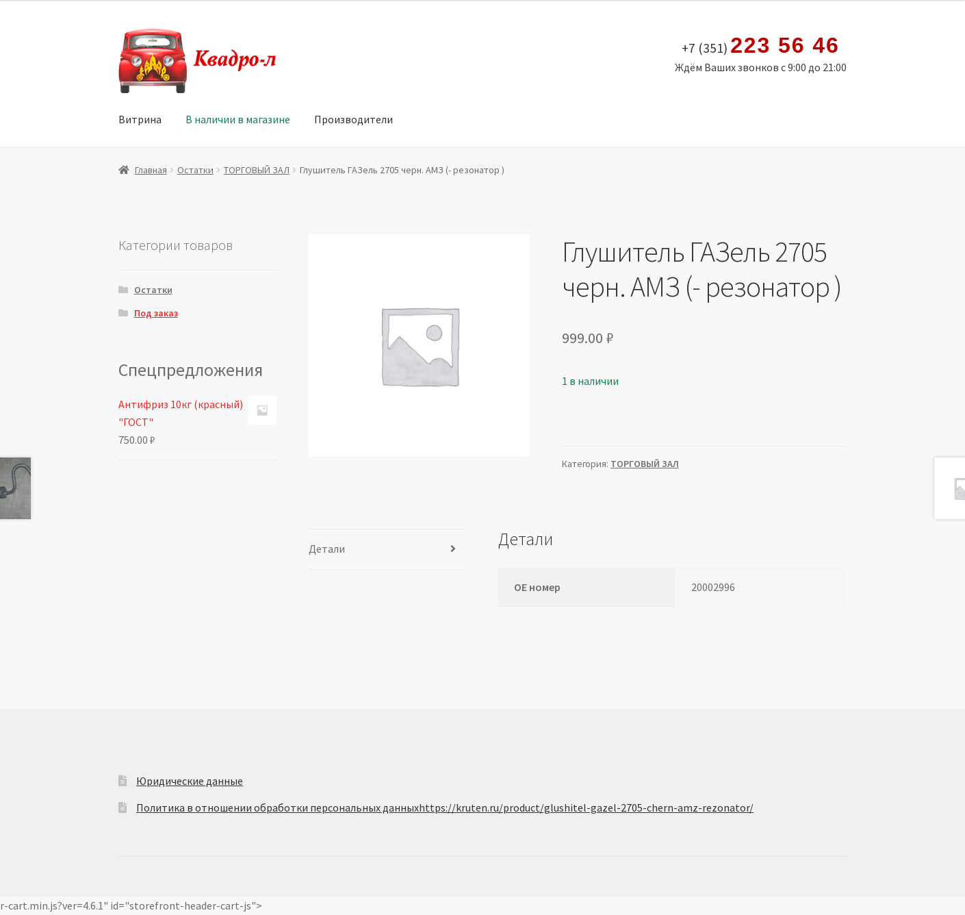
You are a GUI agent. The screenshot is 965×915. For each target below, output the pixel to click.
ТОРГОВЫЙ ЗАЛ (257, 170)
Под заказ (156, 313)
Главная (151, 170)
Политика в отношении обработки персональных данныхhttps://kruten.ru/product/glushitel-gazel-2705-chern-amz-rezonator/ (445, 807)
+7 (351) (761, 46)
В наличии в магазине (237, 119)
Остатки (195, 170)
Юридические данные (189, 781)
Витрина (140, 119)
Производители (353, 119)
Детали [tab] (327, 548)
